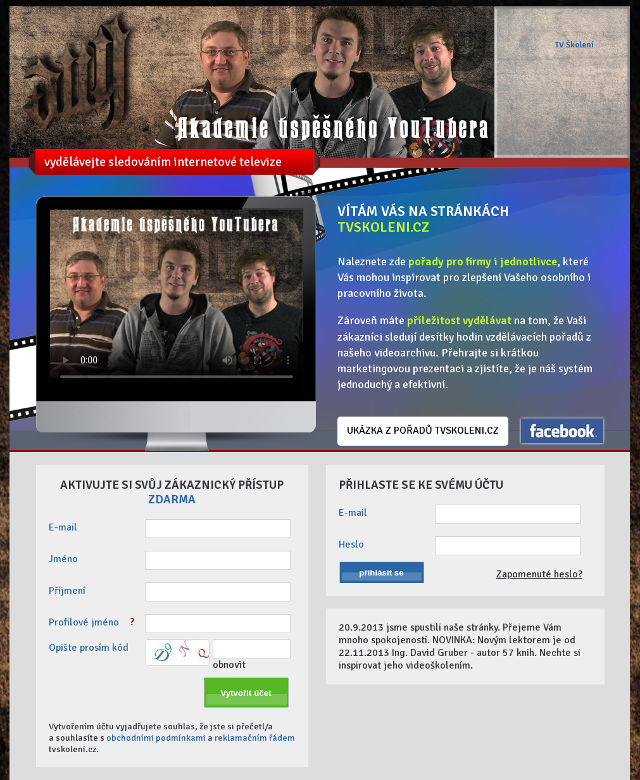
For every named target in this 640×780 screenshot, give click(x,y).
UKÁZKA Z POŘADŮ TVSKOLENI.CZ (423, 430)
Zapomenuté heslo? (539, 574)
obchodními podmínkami (156, 737)
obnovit (229, 664)
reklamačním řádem (255, 737)
